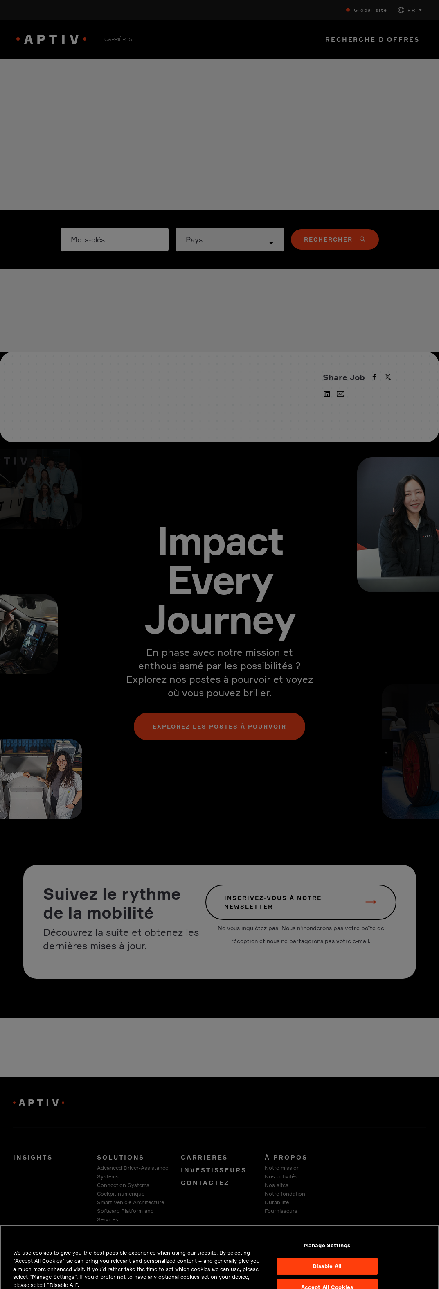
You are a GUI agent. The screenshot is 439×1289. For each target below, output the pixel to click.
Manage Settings (327, 1260)
